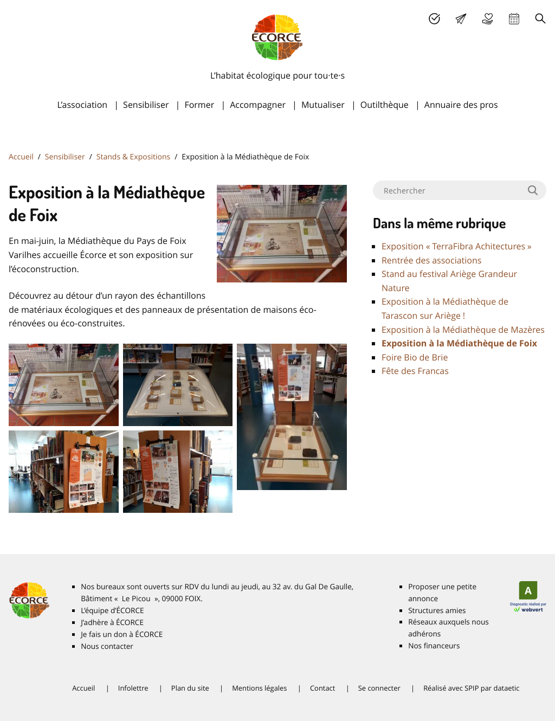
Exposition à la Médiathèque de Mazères (463, 330)
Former (199, 105)
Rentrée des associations (431, 260)
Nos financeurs (434, 646)
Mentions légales (259, 688)
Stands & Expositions (133, 157)
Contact (322, 688)
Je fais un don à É (487, 18)
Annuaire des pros (461, 105)
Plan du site (190, 688)
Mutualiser (323, 105)
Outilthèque (384, 105)
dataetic (506, 688)
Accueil (21, 157)
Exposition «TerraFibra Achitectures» (457, 246)
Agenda (514, 18)
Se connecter (379, 688)
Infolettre (133, 688)
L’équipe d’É (112, 610)
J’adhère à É (112, 622)
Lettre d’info (461, 18)
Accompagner (258, 105)
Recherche (540, 18)
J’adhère (434, 18)
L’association (82, 105)
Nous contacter (107, 646)
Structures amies (437, 610)
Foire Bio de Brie (415, 357)
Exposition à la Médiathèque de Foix (459, 343)
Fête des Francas (415, 371)
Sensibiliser (146, 105)
